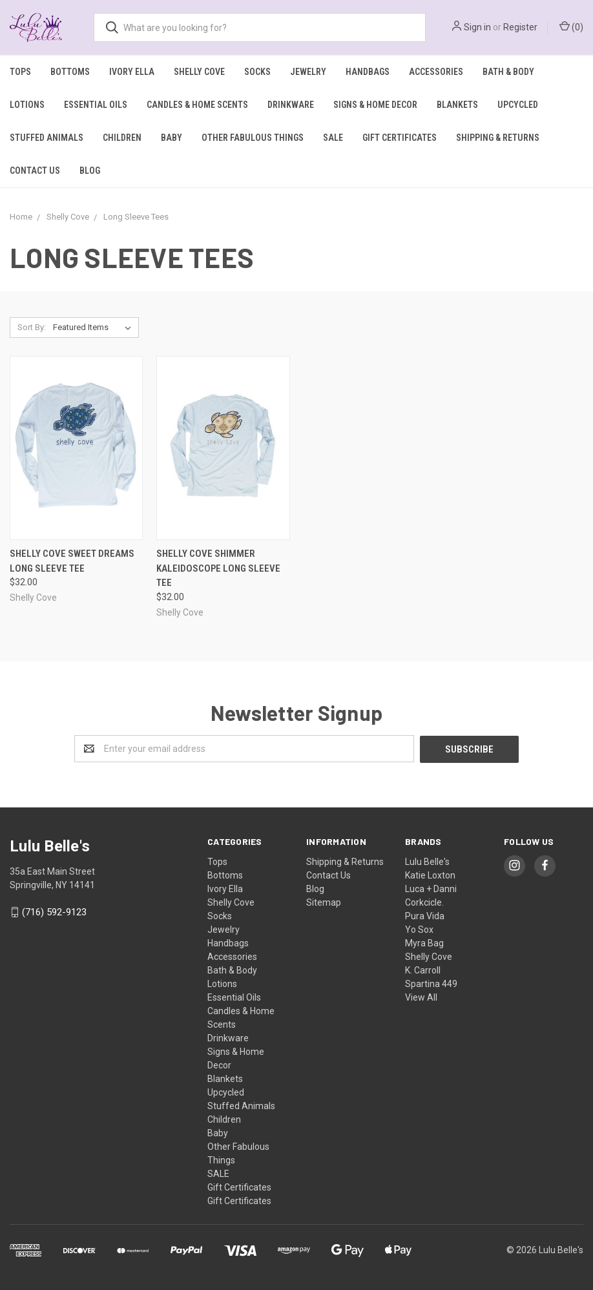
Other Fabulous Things (253, 137)
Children (122, 137)
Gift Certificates (399, 137)
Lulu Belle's (427, 861)
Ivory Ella (131, 72)
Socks (257, 72)
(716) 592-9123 (54, 911)
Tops (20, 72)
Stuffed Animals (46, 137)
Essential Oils (95, 104)
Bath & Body (508, 72)
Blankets (457, 104)
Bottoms (70, 72)
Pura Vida (424, 915)
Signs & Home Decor (375, 104)
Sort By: (31, 327)
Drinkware (290, 104)
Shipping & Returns (497, 137)
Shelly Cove (199, 72)
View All (421, 997)
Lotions (27, 104)
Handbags (368, 72)
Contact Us (35, 170)
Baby (171, 137)
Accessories (436, 72)
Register (520, 27)
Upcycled (517, 104)
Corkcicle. (424, 902)
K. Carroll (423, 969)
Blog (89, 170)
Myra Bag (424, 942)
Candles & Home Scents (197, 104)
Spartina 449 (431, 983)
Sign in (477, 27)
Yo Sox (419, 929)
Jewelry (308, 72)
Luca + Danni (431, 888)
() (571, 26)
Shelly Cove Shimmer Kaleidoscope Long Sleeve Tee (218, 568)
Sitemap (323, 902)
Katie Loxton (430, 874)
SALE (333, 137)
